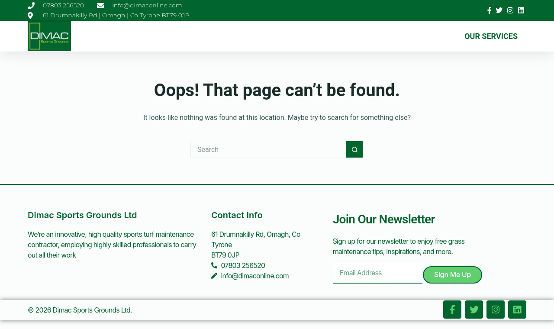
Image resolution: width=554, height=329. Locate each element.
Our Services (491, 36)
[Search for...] (268, 149)
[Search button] (355, 149)
